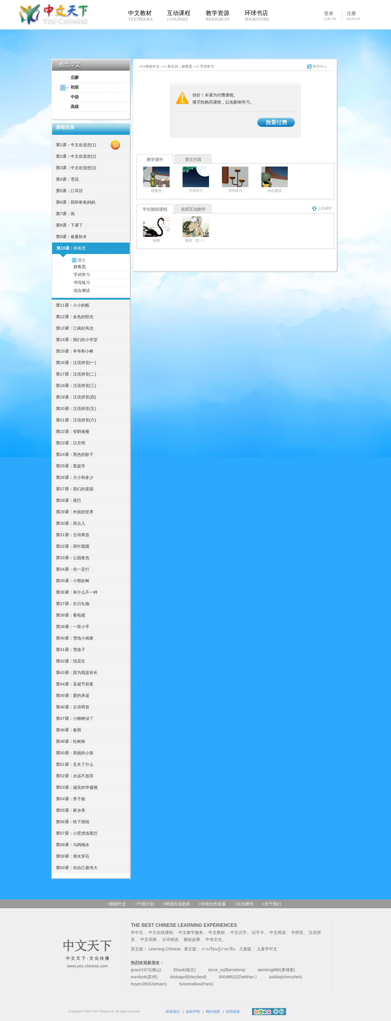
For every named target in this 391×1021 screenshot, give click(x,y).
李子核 (79, 798)
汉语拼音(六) (84, 420)
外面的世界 (83, 511)
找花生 (79, 661)
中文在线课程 (160, 932)
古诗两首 (81, 534)
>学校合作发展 (212, 904)
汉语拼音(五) (84, 408)
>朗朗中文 (116, 904)
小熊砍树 (81, 580)
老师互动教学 (193, 209)
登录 (330, 15)
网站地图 (213, 1012)
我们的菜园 (83, 489)
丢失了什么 (83, 764)
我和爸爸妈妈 (83, 202)
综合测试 (81, 290)
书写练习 (81, 282)
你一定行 (81, 569)
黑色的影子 (83, 454)
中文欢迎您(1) (83, 144)
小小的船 (81, 305)
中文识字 (238, 932)
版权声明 (193, 1012)
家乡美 (79, 810)
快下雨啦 (81, 821)
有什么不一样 (85, 592)
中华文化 (213, 939)
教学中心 (317, 66)
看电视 (79, 615)
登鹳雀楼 (81, 431)
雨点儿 (79, 523)
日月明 (79, 443)
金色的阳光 (83, 316)
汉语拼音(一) (84, 362)
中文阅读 (277, 932)
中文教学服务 (190, 932)
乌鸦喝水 (81, 844)
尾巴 (77, 500)
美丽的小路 (83, 753)
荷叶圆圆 (81, 546)
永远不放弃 (83, 775)
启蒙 (75, 77)
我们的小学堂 (85, 339)
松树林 (79, 741)
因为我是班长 (85, 672)
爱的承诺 (81, 695)
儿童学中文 (267, 949)
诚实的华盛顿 (85, 787)
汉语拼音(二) (84, 374)
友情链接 (233, 1012)
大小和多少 (83, 477)
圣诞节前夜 (83, 684)
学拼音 (297, 932)
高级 (75, 106)
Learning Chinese (164, 949)
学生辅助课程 (155, 209)
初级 (75, 87)
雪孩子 (79, 649)
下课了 (77, 225)
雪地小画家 (83, 638)
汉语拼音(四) (84, 397)
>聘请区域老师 (176, 904)
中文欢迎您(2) (83, 156)
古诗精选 (170, 939)
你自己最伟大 (85, 867)
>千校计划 (144, 904)
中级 (75, 96)
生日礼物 (81, 603)
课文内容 (193, 159)
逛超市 (79, 466)
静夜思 (79, 248)
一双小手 (81, 626)
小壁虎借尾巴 (85, 833)
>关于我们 (271, 904)
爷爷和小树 (83, 351)
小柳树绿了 (83, 718)
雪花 (75, 179)
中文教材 (216, 932)
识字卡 (258, 932)
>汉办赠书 (244, 904)
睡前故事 (192, 939)
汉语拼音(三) (84, 385)
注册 (353, 16)
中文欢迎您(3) (83, 167)
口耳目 (77, 190)
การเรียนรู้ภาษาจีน (218, 949)
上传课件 (322, 208)
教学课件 (155, 159)
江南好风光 (83, 328)
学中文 (137, 932)
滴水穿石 (81, 856)
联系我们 (173, 1012)
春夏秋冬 (79, 236)
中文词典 (148, 939)
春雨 (77, 730)
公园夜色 (81, 557)
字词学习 (81, 274)
